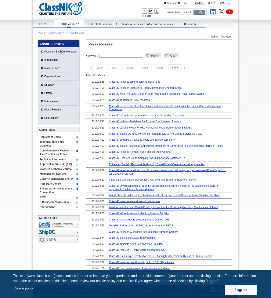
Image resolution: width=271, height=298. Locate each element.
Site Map (172, 3)
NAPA (58, 239)
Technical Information (53, 159)
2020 (130, 68)
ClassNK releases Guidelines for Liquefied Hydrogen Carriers (143, 231)
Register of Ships (50, 137)
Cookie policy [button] (24, 288)
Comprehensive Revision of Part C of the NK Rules (56, 152)
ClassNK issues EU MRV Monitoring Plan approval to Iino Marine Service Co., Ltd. (155, 133)
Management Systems (53, 173)
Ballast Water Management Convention (56, 190)
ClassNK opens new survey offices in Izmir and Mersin (139, 268)
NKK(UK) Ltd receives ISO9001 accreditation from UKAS (141, 225)
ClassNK (60, 8)
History (48, 93)
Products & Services (99, 24)
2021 (115, 68)
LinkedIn (214, 12)
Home (43, 24)
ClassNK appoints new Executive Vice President (136, 244)
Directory (49, 84)
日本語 (211, 2)
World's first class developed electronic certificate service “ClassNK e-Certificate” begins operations (164, 195)
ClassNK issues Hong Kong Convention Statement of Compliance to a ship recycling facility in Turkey (166, 145)
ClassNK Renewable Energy (56, 178)
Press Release (52, 109)
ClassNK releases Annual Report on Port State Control (139, 151)
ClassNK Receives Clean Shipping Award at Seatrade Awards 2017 (147, 158)
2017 (175, 68)
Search (153, 56)
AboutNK (69, 24)
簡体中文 (225, 2)
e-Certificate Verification (54, 202)
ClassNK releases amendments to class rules (134, 81)
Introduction (51, 59)
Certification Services (130, 24)
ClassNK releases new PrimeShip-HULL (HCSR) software (141, 262)
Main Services (52, 68)
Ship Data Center (58, 232)
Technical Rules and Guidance (52, 143)
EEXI (43, 197)
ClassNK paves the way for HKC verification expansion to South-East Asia (150, 127)
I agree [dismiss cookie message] (241, 290)
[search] (178, 12)
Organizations (52, 76)
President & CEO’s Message (60, 51)
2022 (100, 68)
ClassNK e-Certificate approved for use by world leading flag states (146, 115)
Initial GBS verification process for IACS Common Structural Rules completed (152, 179)
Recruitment (51, 117)
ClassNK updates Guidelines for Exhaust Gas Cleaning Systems (145, 121)
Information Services (160, 24)
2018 (160, 68)
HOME (41, 32)
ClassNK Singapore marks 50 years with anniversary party (142, 139)
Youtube (230, 12)
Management (51, 101)
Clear (172, 56)
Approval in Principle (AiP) (56, 164)
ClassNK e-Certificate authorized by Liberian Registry (139, 213)
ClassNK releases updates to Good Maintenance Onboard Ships (145, 87)
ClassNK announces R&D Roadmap (129, 100)
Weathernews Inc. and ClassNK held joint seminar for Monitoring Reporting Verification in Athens (163, 207)
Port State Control (51, 183)
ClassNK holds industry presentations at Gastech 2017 (140, 219)
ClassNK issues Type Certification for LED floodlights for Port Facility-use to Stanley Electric (160, 256)
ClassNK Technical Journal (56, 169)
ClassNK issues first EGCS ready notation (132, 237)
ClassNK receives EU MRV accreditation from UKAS (138, 250)
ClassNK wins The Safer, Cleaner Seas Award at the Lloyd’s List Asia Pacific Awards (156, 93)
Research (190, 24)
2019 (145, 68)
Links (184, 3)
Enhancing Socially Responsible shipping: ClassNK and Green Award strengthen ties (157, 164)
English (199, 2)
